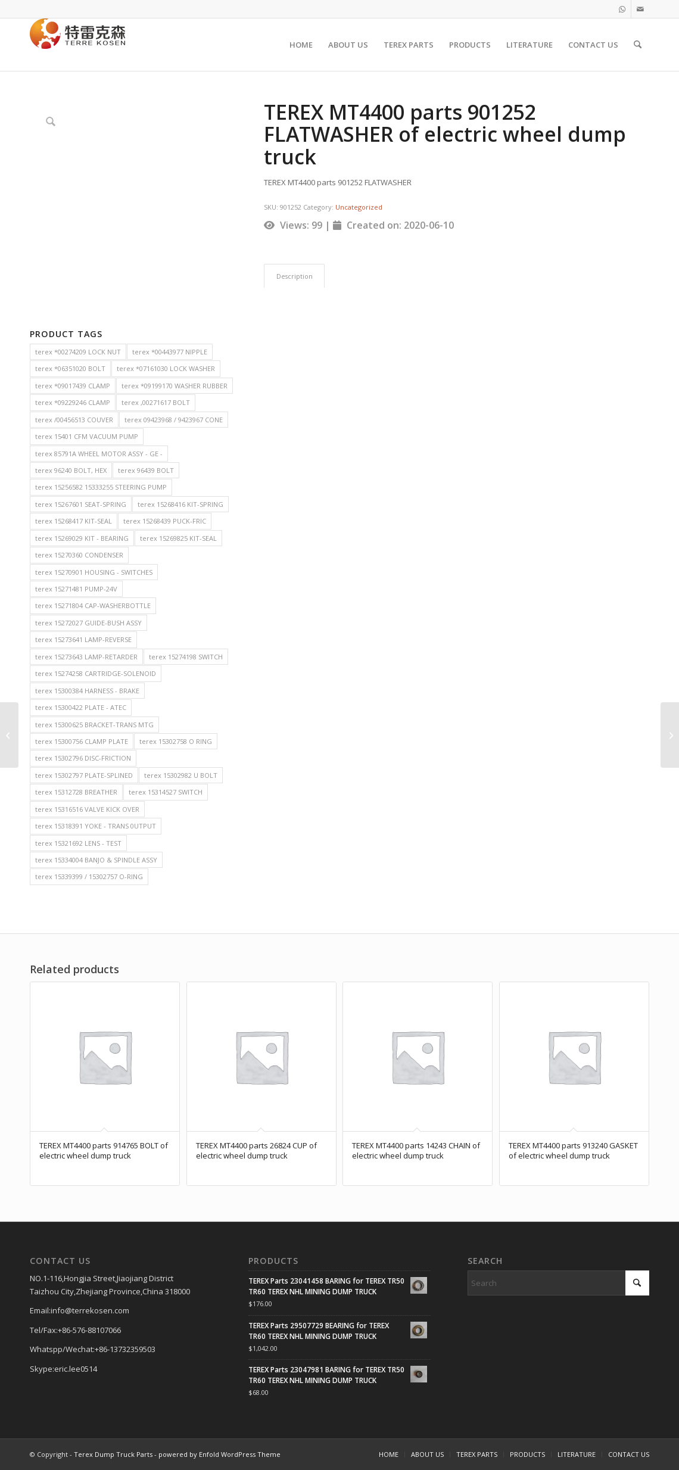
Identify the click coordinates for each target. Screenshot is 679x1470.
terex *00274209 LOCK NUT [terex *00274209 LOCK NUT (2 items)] (78, 351)
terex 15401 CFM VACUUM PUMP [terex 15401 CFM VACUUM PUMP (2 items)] (86, 436)
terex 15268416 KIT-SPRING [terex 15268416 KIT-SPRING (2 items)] (180, 504)
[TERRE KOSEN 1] (77, 44)
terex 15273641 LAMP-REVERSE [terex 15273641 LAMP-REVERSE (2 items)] (83, 639)
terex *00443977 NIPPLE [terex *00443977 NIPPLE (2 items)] (169, 351)
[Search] (637, 44)
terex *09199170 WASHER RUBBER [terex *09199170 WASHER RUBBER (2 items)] (175, 385)
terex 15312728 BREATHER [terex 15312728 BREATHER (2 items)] (76, 791)
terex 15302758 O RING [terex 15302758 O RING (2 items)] (175, 741)
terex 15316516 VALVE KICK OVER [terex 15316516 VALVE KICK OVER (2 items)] (87, 809)
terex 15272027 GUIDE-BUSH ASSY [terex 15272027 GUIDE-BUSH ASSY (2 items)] (88, 622)
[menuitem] (301, 44)
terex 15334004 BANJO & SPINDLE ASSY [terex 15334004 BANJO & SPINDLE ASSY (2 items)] (96, 859)
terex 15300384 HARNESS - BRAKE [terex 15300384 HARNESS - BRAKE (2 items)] (87, 690)
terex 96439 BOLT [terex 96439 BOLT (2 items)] (146, 470)
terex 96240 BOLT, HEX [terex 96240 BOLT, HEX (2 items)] (71, 470)
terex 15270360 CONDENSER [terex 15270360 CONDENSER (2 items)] (79, 554)
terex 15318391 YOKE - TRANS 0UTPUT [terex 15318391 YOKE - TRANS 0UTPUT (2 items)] (95, 825)
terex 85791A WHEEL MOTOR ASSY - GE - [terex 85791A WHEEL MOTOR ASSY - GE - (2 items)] (99, 453)
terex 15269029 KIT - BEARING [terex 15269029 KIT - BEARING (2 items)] (82, 538)
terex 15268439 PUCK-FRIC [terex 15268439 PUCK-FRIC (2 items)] (164, 520)
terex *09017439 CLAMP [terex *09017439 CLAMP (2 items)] (72, 385)
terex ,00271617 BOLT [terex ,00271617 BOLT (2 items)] (156, 402)
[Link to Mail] (640, 9)
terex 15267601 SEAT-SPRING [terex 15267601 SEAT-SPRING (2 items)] (80, 504)
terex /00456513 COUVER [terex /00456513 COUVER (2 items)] (74, 419)
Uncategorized (358, 207)
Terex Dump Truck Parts (113, 1454)
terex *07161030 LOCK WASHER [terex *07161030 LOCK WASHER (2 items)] (166, 368)
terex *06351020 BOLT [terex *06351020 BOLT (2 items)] (70, 368)
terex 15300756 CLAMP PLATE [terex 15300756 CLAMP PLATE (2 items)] (81, 741)
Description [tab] (294, 276)
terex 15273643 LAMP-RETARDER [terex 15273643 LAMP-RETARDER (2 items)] (86, 656)
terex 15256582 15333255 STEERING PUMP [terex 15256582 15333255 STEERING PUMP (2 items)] (101, 486)
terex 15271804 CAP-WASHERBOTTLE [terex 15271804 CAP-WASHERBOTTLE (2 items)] (93, 605)
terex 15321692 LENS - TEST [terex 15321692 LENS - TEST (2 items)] (78, 843)
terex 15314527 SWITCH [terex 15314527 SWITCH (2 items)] (166, 791)
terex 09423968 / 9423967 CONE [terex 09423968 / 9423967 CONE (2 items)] (173, 419)
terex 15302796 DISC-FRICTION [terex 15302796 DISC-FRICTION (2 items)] (83, 757)
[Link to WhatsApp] (622, 9)
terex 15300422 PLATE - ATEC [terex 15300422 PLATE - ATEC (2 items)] (80, 707)
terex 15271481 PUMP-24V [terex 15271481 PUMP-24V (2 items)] (76, 588)
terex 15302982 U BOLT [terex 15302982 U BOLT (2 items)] (180, 775)
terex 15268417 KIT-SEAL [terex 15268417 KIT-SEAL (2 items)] (73, 520)
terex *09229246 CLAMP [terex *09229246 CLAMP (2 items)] (72, 402)
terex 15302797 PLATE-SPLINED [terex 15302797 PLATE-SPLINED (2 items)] (84, 775)
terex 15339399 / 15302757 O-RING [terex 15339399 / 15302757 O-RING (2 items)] (89, 876)
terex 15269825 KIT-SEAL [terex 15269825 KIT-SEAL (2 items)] (178, 538)
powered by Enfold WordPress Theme (219, 1454)
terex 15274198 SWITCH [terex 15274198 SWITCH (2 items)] (186, 656)
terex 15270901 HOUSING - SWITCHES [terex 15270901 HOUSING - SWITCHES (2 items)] (93, 572)
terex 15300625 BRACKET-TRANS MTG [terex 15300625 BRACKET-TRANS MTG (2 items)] (94, 724)
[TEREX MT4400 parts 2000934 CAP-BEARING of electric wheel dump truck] (670, 735)
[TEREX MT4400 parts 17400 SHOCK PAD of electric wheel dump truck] (9, 735)
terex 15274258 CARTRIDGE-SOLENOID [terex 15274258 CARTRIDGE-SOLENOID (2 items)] (95, 673)
